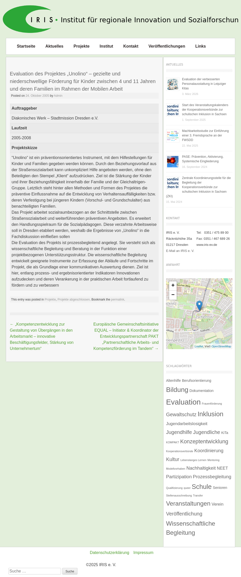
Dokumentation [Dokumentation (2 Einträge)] (201, 391)
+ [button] (173, 286)
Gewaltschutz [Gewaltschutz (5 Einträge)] (181, 414)
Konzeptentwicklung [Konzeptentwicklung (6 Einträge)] (204, 442)
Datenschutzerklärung (109, 552)
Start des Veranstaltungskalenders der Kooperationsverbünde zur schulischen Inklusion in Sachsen (205, 109)
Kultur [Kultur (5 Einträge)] (172, 459)
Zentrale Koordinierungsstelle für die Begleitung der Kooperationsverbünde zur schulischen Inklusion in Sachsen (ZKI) (198, 187)
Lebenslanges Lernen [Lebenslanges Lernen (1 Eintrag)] (193, 460)
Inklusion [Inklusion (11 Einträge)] (210, 413)
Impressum (143, 552)
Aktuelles (54, 46)
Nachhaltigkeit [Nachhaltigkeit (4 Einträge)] (201, 468)
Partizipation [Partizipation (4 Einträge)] (179, 476)
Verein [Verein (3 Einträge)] (218, 504)
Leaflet (199, 346)
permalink (117, 299)
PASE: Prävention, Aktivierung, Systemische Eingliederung (203, 159)
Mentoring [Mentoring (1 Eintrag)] (213, 460)
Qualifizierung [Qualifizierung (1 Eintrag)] (174, 487)
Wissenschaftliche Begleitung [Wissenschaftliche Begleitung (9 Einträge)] (190, 528)
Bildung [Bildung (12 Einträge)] (177, 389)
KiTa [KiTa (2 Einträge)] (224, 433)
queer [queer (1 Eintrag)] (187, 487)
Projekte (81, 46)
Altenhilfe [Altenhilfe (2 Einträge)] (173, 381)
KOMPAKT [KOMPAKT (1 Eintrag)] (172, 442)
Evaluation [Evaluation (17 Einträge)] (183, 402)
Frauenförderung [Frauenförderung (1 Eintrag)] (212, 403)
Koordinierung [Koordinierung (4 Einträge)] (209, 450)
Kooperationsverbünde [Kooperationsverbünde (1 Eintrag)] (179, 451)
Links (200, 46)
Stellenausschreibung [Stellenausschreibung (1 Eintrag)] (179, 495)
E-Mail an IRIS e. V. (180, 251)
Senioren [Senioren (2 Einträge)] (220, 488)
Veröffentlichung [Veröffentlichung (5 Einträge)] (184, 513)
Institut (106, 46)
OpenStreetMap (221, 346)
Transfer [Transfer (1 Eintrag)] (198, 495)
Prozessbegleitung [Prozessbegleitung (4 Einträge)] (212, 476)
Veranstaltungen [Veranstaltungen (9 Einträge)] (188, 503)
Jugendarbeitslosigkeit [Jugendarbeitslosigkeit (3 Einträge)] (186, 423)
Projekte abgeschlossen (73, 299)
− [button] (173, 295)
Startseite (26, 46)
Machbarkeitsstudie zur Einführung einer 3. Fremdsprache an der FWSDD (205, 135)
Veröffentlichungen (167, 46)
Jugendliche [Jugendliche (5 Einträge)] (206, 432)
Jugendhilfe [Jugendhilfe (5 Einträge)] (179, 432)
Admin (58, 95)
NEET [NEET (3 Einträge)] (222, 468)
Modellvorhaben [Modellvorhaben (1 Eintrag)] (175, 468)
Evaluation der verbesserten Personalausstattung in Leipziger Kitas (204, 83)
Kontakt (130, 46)
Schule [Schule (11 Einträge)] (202, 486)
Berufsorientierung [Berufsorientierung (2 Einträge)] (196, 381)
